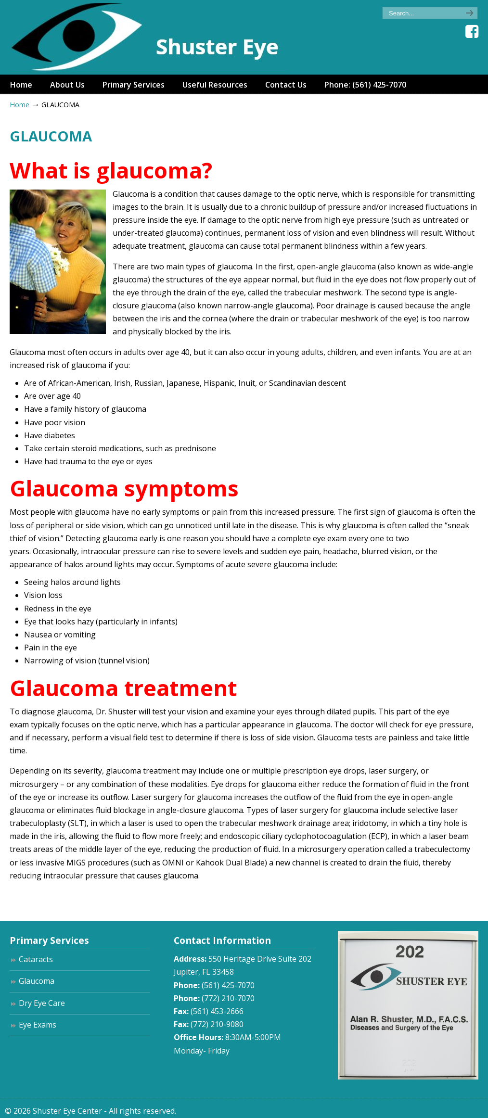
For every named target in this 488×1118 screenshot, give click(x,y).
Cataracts (36, 959)
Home (19, 104)
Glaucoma (36, 981)
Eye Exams (37, 1024)
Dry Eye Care (42, 1003)
